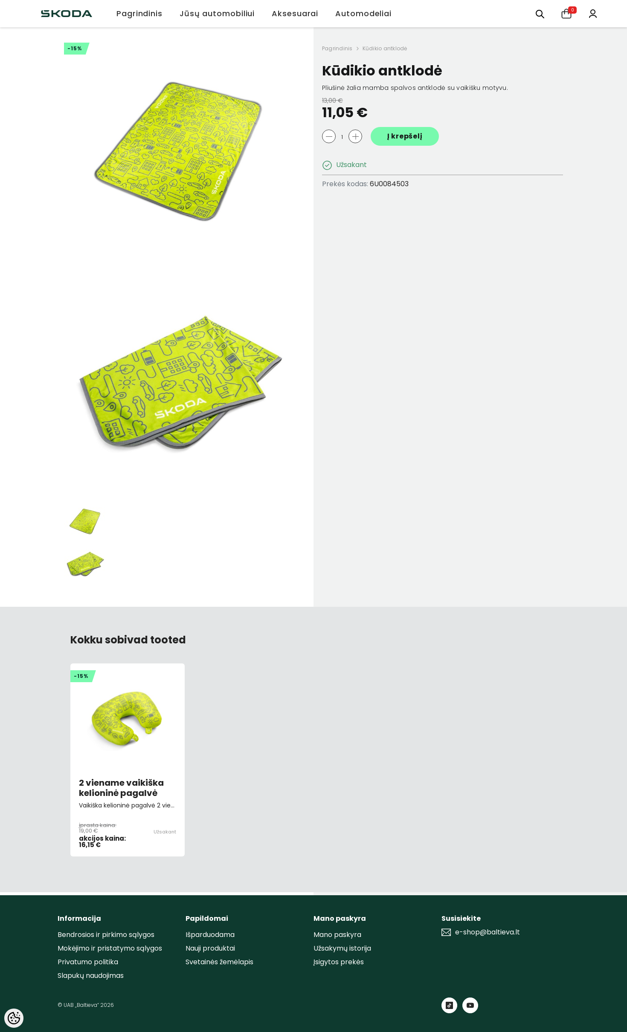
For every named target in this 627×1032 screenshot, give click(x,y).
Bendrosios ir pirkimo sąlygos (106, 935)
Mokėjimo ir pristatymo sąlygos (110, 948)
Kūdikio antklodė (385, 48)
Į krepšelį (405, 136)
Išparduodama (210, 935)
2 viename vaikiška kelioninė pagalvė (121, 788)
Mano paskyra (337, 935)
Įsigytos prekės (339, 962)
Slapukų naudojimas (91, 975)
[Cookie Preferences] (13, 1018)
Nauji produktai (210, 948)
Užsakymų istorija (342, 948)
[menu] (540, 13)
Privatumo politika (88, 962)
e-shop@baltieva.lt (487, 932)
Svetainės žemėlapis (219, 962)
